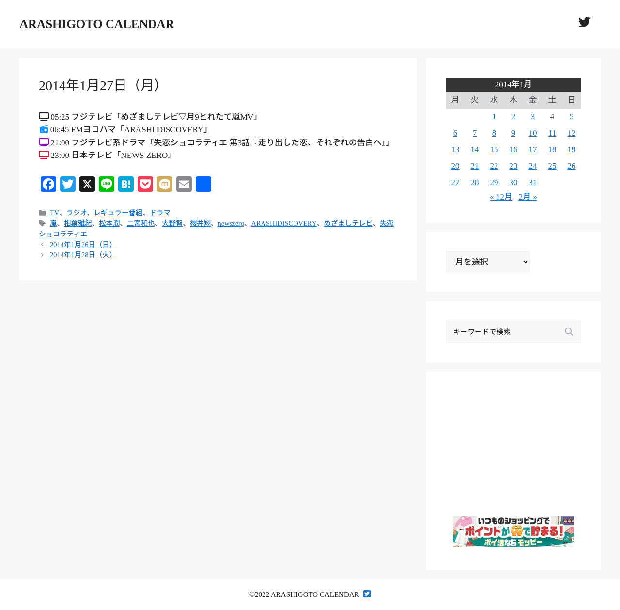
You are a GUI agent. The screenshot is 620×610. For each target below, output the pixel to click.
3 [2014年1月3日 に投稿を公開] (533, 116)
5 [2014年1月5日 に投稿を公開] (572, 116)
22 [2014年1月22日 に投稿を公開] (494, 166)
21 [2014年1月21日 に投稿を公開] (475, 166)
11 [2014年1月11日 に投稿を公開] (552, 133)
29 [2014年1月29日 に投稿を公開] (494, 182)
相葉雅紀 (78, 223)
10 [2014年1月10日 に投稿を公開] (533, 133)
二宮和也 (141, 223)
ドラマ (160, 213)
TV (54, 213)
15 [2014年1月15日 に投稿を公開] (494, 149)
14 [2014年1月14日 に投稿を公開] (475, 149)
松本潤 (109, 223)
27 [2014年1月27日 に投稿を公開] (455, 182)
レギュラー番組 (117, 213)
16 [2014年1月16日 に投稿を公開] (514, 149)
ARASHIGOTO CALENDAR (96, 24)
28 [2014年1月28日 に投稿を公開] (475, 182)
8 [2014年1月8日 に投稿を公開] (494, 133)
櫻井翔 (200, 223)
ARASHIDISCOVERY (284, 223)
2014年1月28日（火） (83, 255)
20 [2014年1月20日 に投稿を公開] (455, 166)
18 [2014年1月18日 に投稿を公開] (552, 149)
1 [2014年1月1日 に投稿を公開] (494, 116)
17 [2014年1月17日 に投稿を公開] (533, 149)
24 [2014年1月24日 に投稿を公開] (533, 166)
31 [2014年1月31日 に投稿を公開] (533, 182)
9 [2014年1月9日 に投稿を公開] (514, 133)
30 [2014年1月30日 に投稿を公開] (514, 182)
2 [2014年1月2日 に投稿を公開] (514, 116)
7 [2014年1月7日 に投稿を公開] (475, 133)
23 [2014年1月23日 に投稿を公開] (514, 166)
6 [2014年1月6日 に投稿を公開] (455, 133)
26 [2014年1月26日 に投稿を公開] (572, 166)
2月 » (528, 197)
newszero (231, 223)
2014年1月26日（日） (83, 245)
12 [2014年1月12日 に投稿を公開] (572, 133)
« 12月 (501, 197)
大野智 (172, 223)
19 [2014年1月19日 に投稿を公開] (572, 149)
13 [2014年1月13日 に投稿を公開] (455, 149)
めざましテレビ (348, 223)
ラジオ (76, 213)
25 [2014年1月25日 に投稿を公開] (552, 166)
